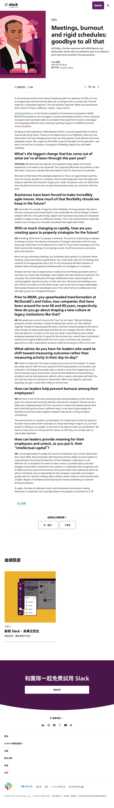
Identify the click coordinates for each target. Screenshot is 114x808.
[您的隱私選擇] (74, 786)
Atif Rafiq (19, 113)
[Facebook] (54, 725)
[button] (57, 718)
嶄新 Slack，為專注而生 (22, 631)
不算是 (67, 525)
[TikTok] (71, 725)
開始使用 (98, 5)
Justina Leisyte (67, 67)
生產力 (54, 19)
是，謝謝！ (48, 525)
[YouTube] (65, 725)
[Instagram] (48, 725)
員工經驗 (21, 503)
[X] (60, 725)
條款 (46, 786)
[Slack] (11, 5)
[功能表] (107, 5)
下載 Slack (26, 786)
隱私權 (38, 786)
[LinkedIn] (43, 725)
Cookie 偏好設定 (58, 786)
